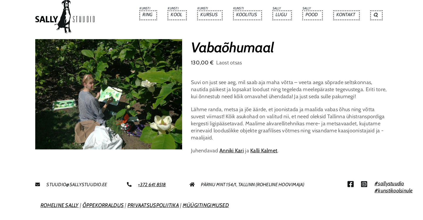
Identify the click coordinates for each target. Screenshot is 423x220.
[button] (376, 15)
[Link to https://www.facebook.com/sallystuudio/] (351, 184)
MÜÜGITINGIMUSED (206, 205)
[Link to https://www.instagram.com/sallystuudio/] (364, 184)
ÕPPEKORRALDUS (103, 205)
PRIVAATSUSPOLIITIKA (153, 205)
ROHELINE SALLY (60, 205)
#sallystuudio (389, 183)
